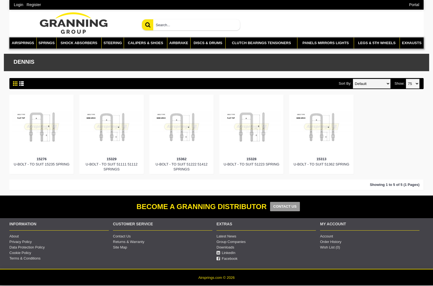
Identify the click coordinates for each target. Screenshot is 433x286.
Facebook (226, 258)
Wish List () (330, 247)
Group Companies (231, 242)
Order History (330, 242)
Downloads (225, 247)
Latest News (226, 236)
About (14, 236)
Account (326, 236)
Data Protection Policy (27, 247)
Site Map (120, 247)
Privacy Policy (20, 242)
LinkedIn (225, 253)
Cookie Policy (20, 253)
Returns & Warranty (128, 242)
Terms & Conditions (25, 258)
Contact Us (122, 236)
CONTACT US (285, 206)
